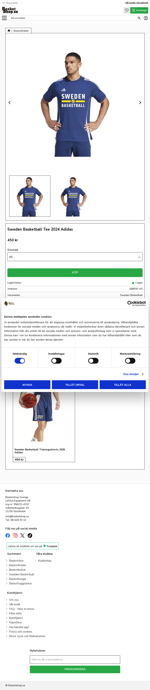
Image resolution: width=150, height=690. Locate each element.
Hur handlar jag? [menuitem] (19, 627)
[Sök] (139, 18)
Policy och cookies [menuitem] (20, 632)
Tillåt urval (75, 384)
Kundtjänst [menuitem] (16, 618)
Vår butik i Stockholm (136, 2)
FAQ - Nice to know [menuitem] (21, 609)
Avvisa (27, 384)
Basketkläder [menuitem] (17, 565)
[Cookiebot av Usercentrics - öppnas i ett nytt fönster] (130, 303)
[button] (4, 18)
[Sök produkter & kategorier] (73, 18)
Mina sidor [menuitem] (15, 613)
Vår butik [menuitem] (14, 604)
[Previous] (10, 102)
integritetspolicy (87, 675)
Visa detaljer (131, 373)
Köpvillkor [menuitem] (15, 622)
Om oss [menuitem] (14, 600)
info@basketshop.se (17, 516)
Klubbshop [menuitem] (45, 561)
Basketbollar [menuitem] (17, 570)
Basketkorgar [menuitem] (17, 579)
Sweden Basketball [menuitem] (21, 574)
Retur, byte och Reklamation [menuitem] (27, 636)
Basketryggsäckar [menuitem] (20, 583)
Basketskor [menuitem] (16, 561)
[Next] (140, 102)
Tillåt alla (122, 384)
